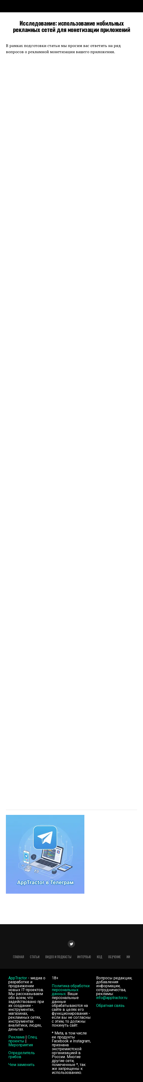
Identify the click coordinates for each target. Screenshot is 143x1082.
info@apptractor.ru (111, 997)
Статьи (34, 956)
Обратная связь (110, 1005)
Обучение (114, 956)
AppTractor (17, 978)
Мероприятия (20, 1045)
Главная (18, 956)
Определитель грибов (21, 1054)
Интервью (84, 956)
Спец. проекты (23, 1039)
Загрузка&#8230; (71, 429)
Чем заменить (21, 1064)
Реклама (16, 1037)
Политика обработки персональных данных (71, 990)
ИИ (128, 956)
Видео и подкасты (58, 956)
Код (99, 956)
